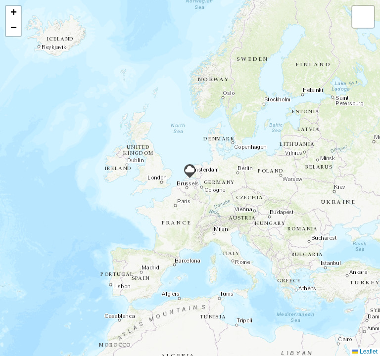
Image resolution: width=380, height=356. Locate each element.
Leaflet (365, 351)
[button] (189, 171)
